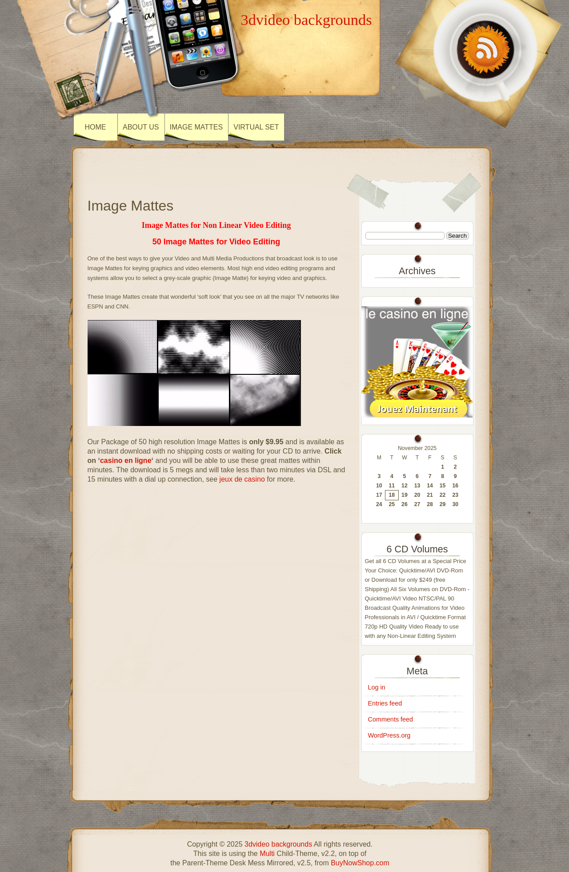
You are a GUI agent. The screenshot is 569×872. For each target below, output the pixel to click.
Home (95, 127)
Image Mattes (196, 127)
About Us (141, 127)
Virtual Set (256, 127)
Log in (376, 687)
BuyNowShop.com (360, 863)
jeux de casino (242, 479)
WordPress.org (389, 735)
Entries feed (385, 703)
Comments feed (390, 719)
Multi (267, 853)
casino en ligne (126, 460)
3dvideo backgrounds (306, 19)
